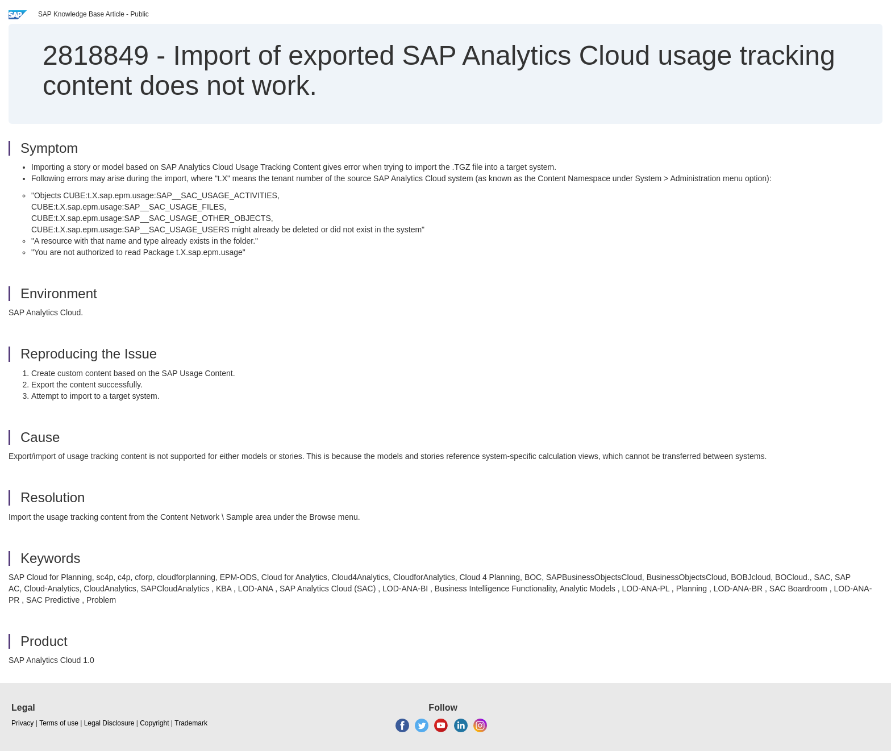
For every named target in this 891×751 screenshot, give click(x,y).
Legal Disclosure (109, 723)
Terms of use (58, 723)
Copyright (154, 723)
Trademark (190, 723)
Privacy (22, 723)
